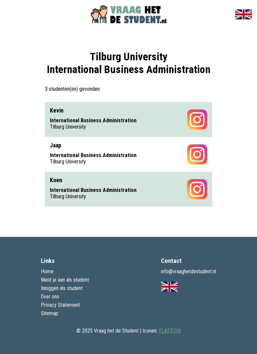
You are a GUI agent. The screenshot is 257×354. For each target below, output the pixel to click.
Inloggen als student (62, 288)
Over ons (50, 296)
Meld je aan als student (65, 280)
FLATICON (170, 331)
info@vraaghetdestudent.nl (188, 271)
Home (47, 271)
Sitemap (49, 313)
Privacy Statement (60, 305)
